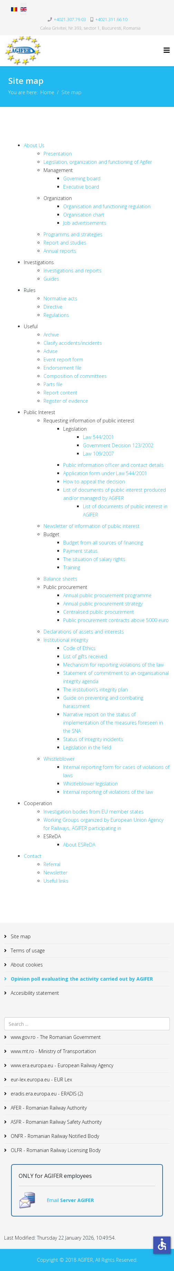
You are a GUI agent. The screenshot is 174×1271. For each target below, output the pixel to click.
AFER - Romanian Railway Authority (48, 1107)
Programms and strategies (73, 234)
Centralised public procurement (98, 612)
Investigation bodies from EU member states (94, 811)
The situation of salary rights (94, 559)
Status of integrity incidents (93, 739)
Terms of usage (27, 950)
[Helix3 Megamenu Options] (167, 50)
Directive (53, 306)
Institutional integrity (66, 640)
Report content (60, 392)
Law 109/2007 (98, 453)
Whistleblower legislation (90, 783)
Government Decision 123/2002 (118, 445)
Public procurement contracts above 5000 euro (116, 620)
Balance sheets (60, 579)
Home (47, 92)
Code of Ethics (79, 648)
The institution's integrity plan (95, 689)
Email (53, 1200)
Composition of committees (75, 376)
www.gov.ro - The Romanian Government (55, 1037)
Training (71, 567)
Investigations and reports (73, 270)
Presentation (58, 153)
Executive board (81, 186)
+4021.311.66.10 (111, 19)
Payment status (80, 551)
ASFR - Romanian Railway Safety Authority (55, 1122)
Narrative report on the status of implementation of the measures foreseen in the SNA (113, 722)
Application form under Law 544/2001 (105, 473)
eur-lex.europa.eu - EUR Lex (40, 1079)
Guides (51, 279)
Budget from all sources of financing (103, 542)
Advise (51, 351)
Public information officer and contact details (113, 465)
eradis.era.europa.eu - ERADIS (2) (46, 1093)
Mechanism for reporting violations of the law (113, 664)
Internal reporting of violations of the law (108, 792)
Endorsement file (62, 367)
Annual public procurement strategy (103, 603)
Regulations (56, 315)
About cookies (26, 964)
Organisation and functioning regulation (107, 206)
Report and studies (65, 242)
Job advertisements (84, 223)
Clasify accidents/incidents (73, 343)
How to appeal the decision (94, 481)
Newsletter (55, 872)
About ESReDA (79, 844)
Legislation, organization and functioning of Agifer (98, 162)
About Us (34, 145)
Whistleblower (59, 758)
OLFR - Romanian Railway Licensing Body (54, 1150)
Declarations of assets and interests (84, 631)
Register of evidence (66, 401)
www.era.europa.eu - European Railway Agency (61, 1065)
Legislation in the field (87, 747)
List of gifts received (85, 656)
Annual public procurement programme (107, 595)
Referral (52, 864)
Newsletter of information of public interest (91, 526)
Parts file (53, 384)
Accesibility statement (34, 993)
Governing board (81, 178)
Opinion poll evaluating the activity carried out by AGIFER (81, 978)
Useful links (56, 881)
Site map (20, 936)
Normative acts (60, 298)
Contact (32, 856)
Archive (51, 334)
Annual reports (60, 251)
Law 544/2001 (98, 437)
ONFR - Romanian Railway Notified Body (54, 1136)
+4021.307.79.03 (70, 19)
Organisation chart (83, 214)
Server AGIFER (77, 1200)
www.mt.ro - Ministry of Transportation (52, 1051)
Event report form (63, 359)
